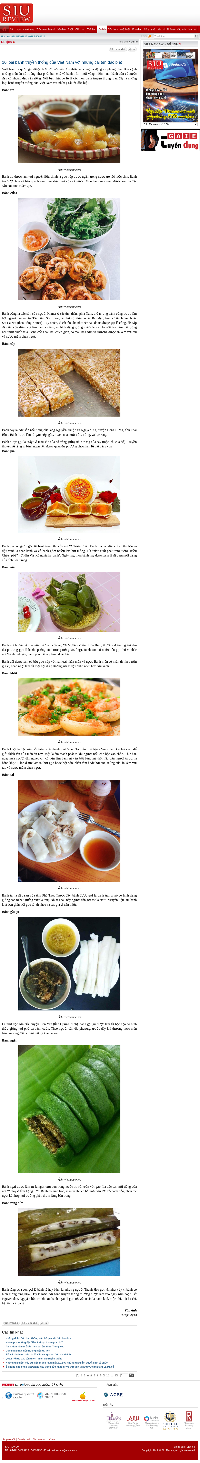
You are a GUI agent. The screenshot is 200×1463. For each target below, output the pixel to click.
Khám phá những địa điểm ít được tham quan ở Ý (34, 1342)
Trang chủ (123, 41)
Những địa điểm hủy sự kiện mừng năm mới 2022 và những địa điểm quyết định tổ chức (57, 1362)
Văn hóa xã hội (65, 29)
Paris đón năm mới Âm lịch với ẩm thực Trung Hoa (35, 1346)
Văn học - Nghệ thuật (119, 29)
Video (52, 1439)
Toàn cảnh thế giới (46, 29)
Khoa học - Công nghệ (143, 29)
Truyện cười (9, 1439)
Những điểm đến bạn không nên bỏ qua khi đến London (38, 1338)
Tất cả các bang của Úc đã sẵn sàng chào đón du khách (38, 1354)
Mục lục (193, 29)
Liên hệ (191, 1446)
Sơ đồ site (179, 1446)
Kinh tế (161, 29)
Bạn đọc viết (24, 1439)
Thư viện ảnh (39, 1439)
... (112, 1375)
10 (108, 1375)
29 (116, 1375)
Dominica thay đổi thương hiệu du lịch (28, 1350)
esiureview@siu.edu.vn (64, 1450)
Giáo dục (80, 29)
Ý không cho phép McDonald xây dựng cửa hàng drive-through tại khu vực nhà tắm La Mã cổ (60, 1366)
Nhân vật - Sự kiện (176, 29)
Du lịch (102, 29)
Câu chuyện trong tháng (22, 29)
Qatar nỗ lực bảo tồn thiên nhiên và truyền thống (34, 1358)
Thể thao (91, 29)
